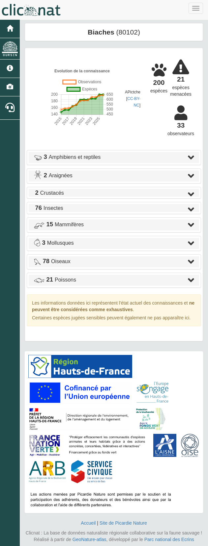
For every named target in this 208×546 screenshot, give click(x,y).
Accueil (88, 523)
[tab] (114, 157)
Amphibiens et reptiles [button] (67, 157)
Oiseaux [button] (52, 261)
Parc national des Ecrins (169, 539)
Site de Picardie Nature (123, 523)
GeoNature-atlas (89, 539)
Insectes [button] (48, 208)
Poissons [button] (55, 280)
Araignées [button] (53, 175)
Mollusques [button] (54, 243)
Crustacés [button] (49, 193)
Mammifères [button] (59, 224)
